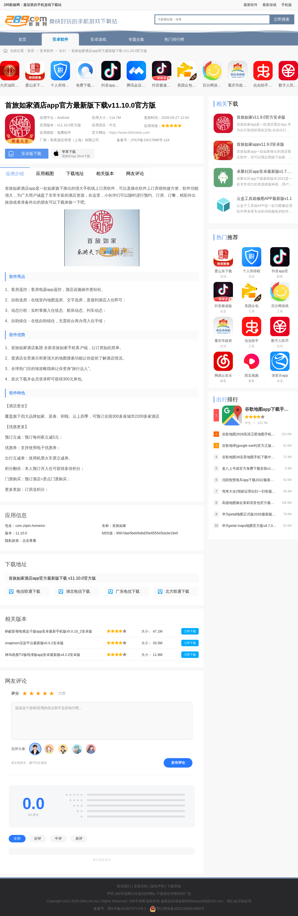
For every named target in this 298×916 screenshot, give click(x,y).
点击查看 (29, 541)
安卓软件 (60, 39)
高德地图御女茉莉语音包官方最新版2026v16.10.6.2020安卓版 (249, 503)
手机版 (286, 5)
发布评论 (178, 763)
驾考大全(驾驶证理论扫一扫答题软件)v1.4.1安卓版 (249, 491)
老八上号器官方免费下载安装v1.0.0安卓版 (249, 468)
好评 (37, 838)
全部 (17, 838)
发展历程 (141, 886)
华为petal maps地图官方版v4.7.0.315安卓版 (249, 526)
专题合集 (136, 39)
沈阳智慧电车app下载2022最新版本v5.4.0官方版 (249, 480)
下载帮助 (174, 886)
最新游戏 (269, 5)
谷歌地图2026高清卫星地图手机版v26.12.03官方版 (249, 434)
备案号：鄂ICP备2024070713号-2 (120, 909)
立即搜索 (282, 19)
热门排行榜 (174, 39)
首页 (22, 39)
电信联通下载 (28, 591)
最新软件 (251, 5)
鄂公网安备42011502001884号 (180, 909)
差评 (78, 838)
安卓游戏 (98, 39)
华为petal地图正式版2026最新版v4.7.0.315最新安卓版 (249, 514)
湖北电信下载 (78, 591)
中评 (58, 838)
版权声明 (157, 886)
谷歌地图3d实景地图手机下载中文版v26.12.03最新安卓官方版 (249, 457)
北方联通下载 (177, 591)
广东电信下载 (128, 591)
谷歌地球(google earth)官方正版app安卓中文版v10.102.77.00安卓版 (249, 446)
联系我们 (124, 886)
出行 (62, 51)
